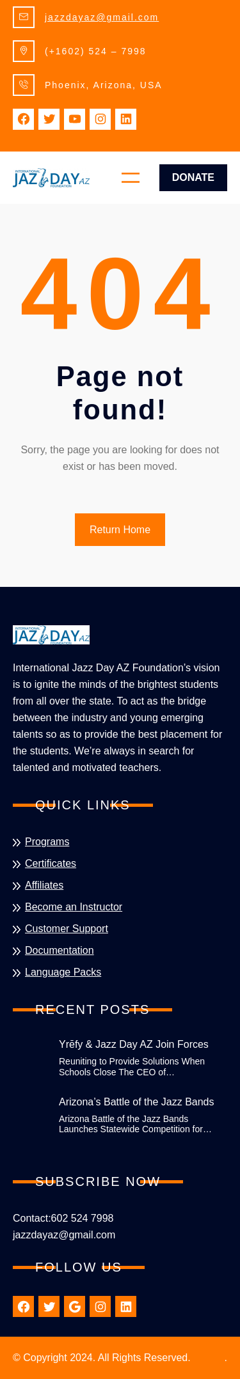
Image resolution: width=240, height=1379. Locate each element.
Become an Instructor (73, 906)
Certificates (50, 863)
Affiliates (44, 885)
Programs (47, 841)
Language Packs (63, 972)
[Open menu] (130, 177)
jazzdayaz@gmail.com (102, 17)
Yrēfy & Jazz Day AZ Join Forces (134, 1044)
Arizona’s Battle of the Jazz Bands (136, 1101)
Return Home (120, 529)
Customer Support (66, 928)
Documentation (59, 950)
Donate (193, 177)
